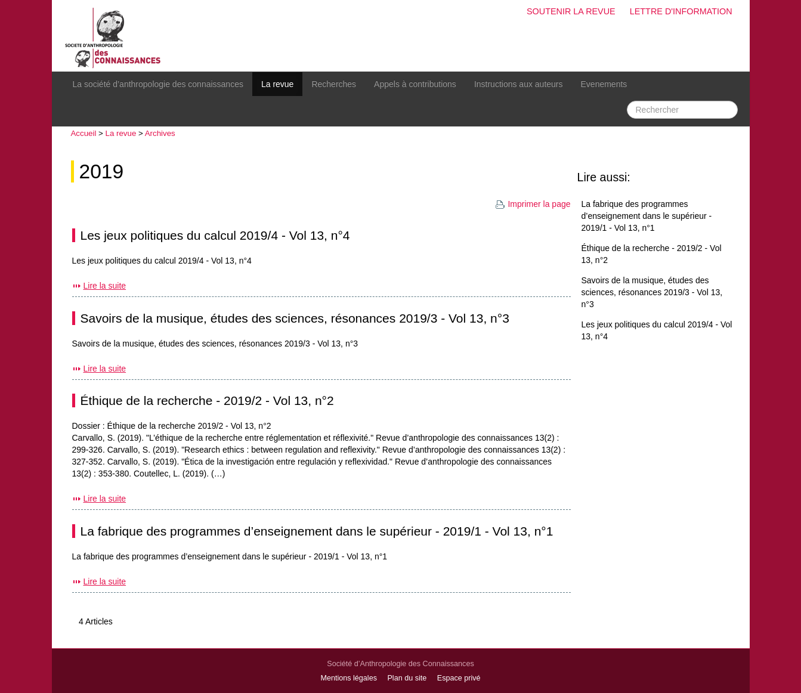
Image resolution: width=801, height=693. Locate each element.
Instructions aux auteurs (518, 84)
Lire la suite (104, 285)
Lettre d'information (681, 11)
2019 (101, 171)
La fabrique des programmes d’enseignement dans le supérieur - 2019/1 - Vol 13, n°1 (317, 531)
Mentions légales (348, 678)
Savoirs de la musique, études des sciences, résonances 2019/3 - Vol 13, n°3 (295, 318)
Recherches (333, 84)
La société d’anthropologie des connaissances (158, 84)
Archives (160, 133)
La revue (277, 84)
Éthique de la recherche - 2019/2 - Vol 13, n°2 (207, 400)
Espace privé (459, 678)
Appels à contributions (415, 84)
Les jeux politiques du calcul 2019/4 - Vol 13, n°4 (215, 235)
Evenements (604, 84)
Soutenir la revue (571, 11)
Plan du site (406, 678)
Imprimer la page (532, 204)
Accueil (84, 133)
